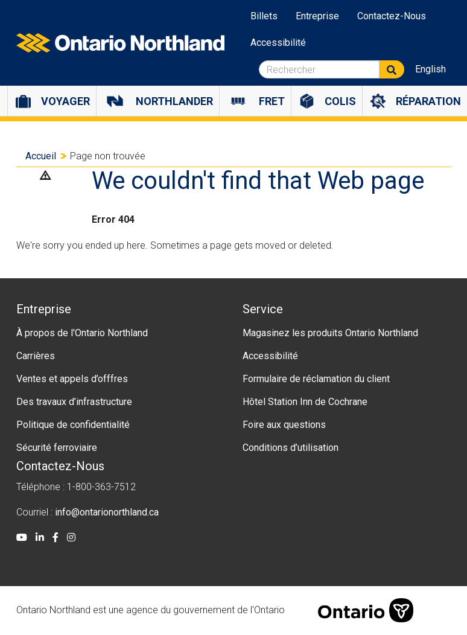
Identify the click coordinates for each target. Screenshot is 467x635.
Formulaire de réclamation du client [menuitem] (316, 379)
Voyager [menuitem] (65, 101)
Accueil (40, 156)
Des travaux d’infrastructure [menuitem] (74, 401)
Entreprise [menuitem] (317, 16)
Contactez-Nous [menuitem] (391, 16)
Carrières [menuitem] (35, 356)
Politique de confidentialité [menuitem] (73, 424)
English (430, 69)
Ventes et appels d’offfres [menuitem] (72, 379)
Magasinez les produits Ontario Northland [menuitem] (330, 333)
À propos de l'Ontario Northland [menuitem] (82, 333)
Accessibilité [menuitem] (278, 42)
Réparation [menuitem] (428, 101)
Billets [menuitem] (264, 16)
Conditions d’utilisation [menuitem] (290, 447)
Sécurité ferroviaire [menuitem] (56, 447)
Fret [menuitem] (272, 101)
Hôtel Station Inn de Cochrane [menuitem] (305, 401)
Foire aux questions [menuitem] (284, 424)
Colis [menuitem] (340, 101)
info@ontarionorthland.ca (107, 512)
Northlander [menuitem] (174, 101)
